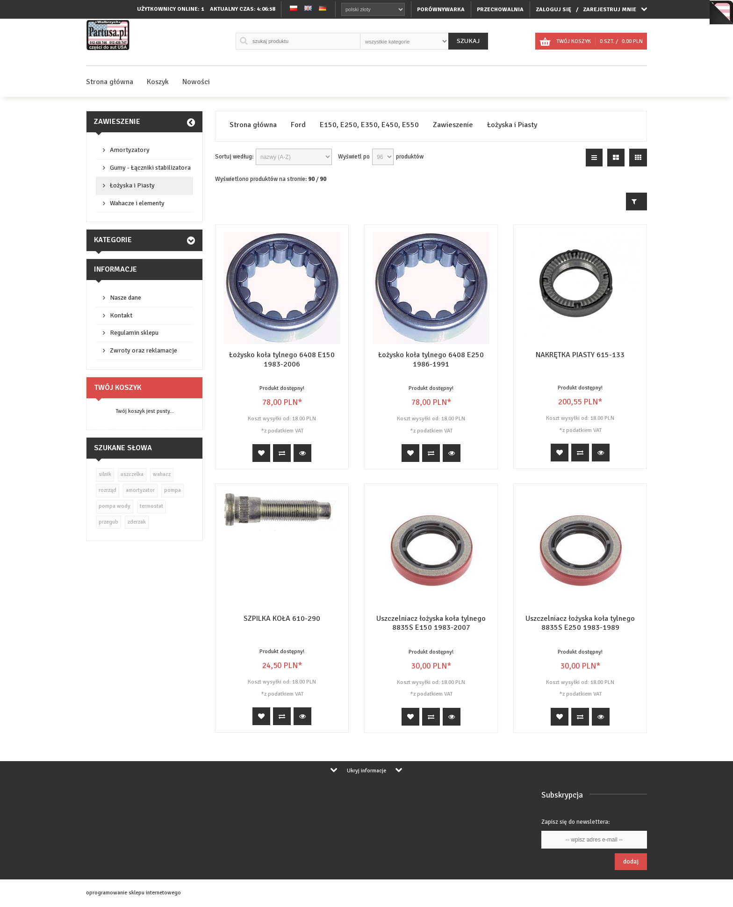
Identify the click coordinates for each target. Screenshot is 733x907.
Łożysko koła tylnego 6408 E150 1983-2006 (282, 359)
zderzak (137, 521)
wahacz (162, 474)
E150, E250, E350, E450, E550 (369, 125)
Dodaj (631, 861)
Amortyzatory (130, 150)
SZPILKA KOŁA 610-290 (282, 618)
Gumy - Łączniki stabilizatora (150, 168)
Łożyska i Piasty (132, 185)
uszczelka (132, 474)
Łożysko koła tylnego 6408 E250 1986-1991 (431, 359)
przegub (108, 521)
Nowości (196, 81)
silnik (105, 474)
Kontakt (121, 315)
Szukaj (468, 41)
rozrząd (107, 490)
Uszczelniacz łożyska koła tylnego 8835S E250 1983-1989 (580, 623)
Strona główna (109, 81)
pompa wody (114, 506)
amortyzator (140, 490)
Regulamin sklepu (134, 333)
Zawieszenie (117, 121)
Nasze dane (125, 298)
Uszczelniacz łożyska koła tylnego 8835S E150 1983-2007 (431, 623)
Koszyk (158, 81)
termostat (151, 506)
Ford (298, 125)
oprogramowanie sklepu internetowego (133, 892)
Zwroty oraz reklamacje (143, 350)
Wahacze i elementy (137, 203)
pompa (172, 490)
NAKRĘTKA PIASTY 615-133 (580, 355)
